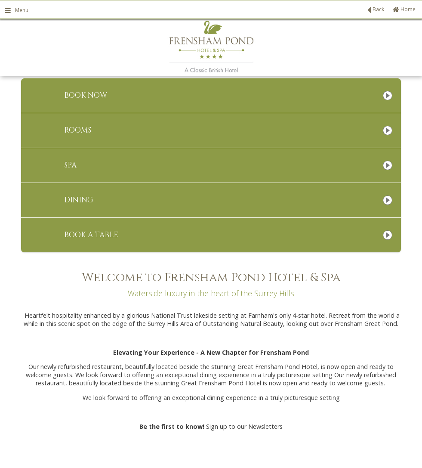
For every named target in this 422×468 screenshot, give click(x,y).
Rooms (77, 130)
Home (404, 9)
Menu (16, 10)
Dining (78, 200)
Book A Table (91, 235)
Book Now (85, 95)
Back (375, 10)
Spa (70, 165)
